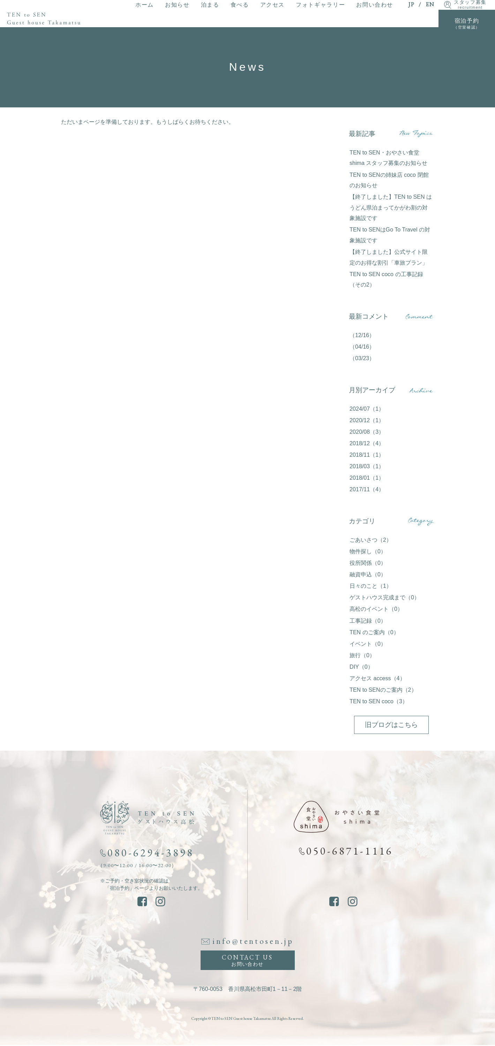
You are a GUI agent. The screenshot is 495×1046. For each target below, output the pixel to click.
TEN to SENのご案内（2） (383, 690)
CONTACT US (247, 961)
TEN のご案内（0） (374, 632)
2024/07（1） (367, 408)
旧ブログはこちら (391, 724)
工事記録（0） (368, 620)
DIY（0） (361, 667)
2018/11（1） (367, 455)
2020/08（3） (367, 432)
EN (430, 4)
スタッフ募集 (470, 4)
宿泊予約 (466, 23)
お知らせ (177, 4)
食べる (240, 4)
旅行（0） (362, 655)
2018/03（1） (367, 466)
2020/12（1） (367, 420)
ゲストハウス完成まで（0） (385, 597)
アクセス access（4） (377, 678)
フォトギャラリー (320, 4)
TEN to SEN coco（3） (379, 701)
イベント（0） (368, 644)
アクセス (272, 4)
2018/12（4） (367, 443)
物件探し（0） (368, 551)
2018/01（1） (367, 478)
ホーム (144, 4)
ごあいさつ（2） (371, 540)
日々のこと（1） (371, 586)
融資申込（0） (368, 574)
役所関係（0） (368, 563)
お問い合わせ (374, 4)
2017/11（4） (367, 489)
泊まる (210, 4)
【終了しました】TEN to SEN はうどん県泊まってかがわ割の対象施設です (391, 207)
